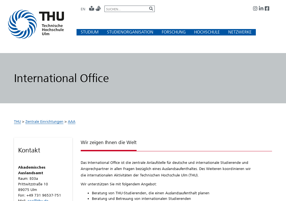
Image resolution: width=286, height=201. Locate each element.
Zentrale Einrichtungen (44, 121)
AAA (71, 121)
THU (17, 121)
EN (83, 9)
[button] (90, 32)
